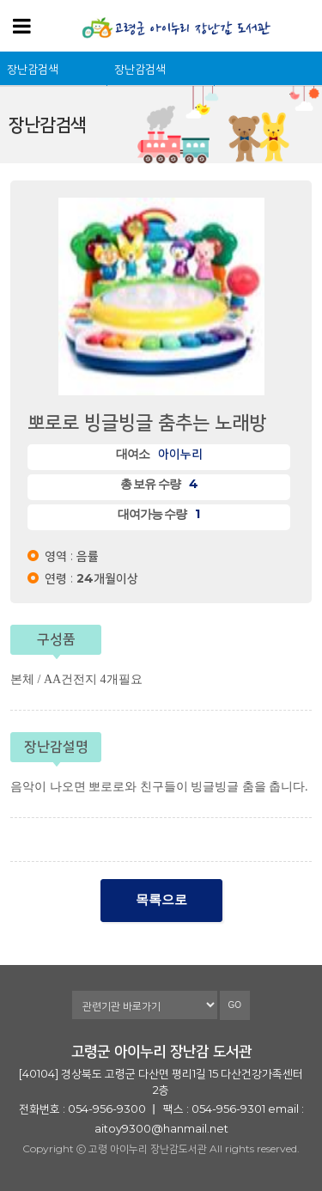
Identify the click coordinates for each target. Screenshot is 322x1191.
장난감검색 (32, 69)
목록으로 (161, 900)
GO (235, 1005)
